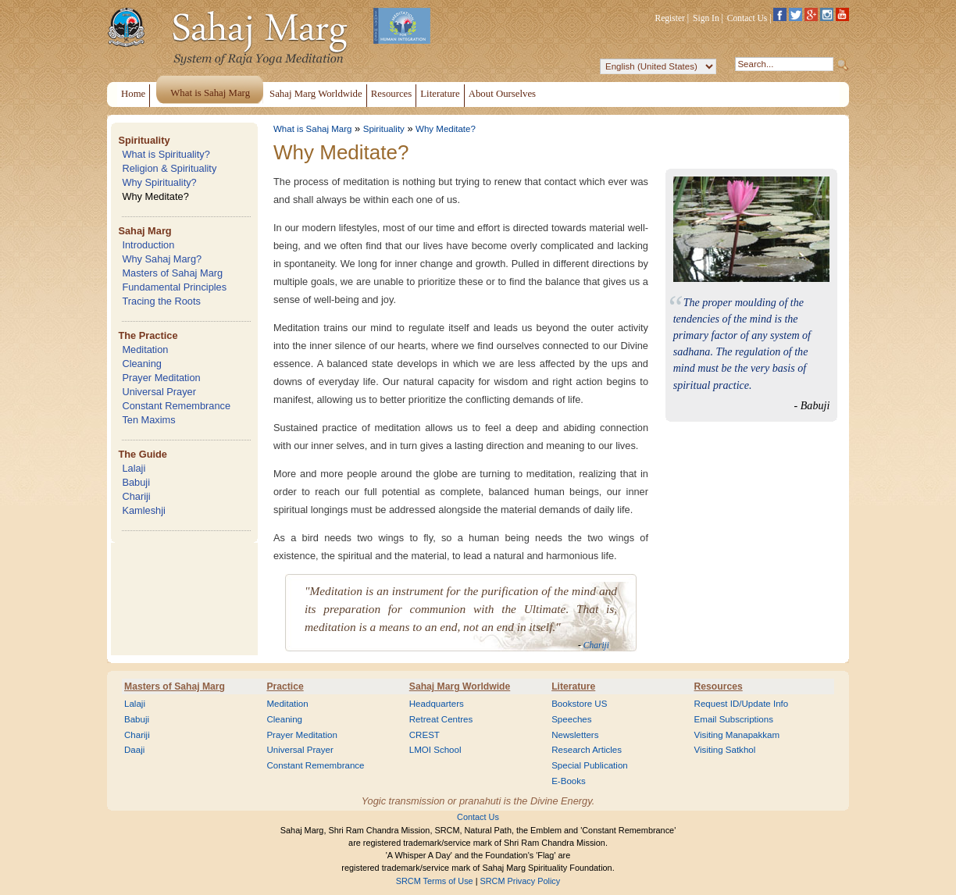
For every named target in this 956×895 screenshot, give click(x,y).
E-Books (568, 781)
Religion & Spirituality (169, 168)
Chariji (136, 496)
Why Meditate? (155, 196)
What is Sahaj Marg (312, 129)
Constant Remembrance (176, 406)
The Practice (147, 335)
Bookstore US (579, 703)
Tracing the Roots (161, 301)
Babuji (136, 482)
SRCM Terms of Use (434, 881)
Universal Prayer (159, 392)
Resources (718, 686)
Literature (573, 686)
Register (670, 18)
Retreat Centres (441, 719)
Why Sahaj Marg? (162, 259)
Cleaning (142, 363)
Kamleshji (143, 510)
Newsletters (574, 735)
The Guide (142, 454)
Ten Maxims (148, 420)
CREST (424, 735)
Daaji (134, 749)
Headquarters (436, 703)
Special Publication (589, 765)
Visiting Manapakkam (737, 735)
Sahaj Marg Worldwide (459, 686)
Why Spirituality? (159, 182)
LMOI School (435, 749)
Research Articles (586, 749)
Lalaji (133, 468)
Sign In (706, 18)
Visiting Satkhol (725, 749)
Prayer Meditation (161, 377)
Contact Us (747, 18)
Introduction (148, 245)
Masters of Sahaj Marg (172, 273)
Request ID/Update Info (741, 703)
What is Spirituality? (165, 154)
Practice (284, 686)
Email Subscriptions (733, 719)
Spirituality (143, 140)
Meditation (145, 349)
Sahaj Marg (144, 231)
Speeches (571, 719)
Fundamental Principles (174, 287)
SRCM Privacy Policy (520, 881)
